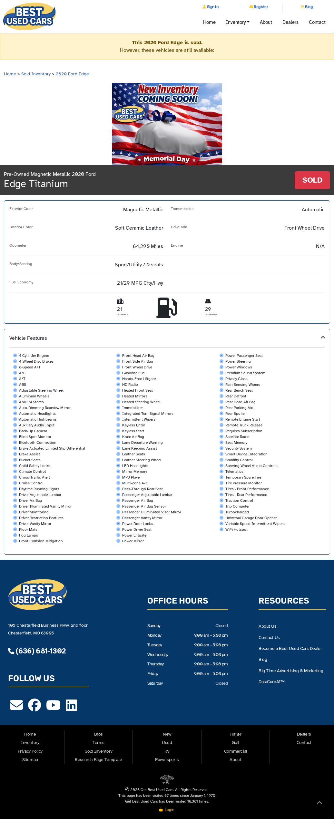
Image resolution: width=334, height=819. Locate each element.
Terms (98, 742)
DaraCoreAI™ (271, 682)
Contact (317, 22)
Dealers (290, 22)
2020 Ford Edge (72, 74)
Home (209, 22)
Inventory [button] (236, 22)
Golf (235, 742)
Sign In (212, 7)
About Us (268, 626)
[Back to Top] (319, 804)
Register (260, 7)
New (167, 734)
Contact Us (269, 637)
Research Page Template (98, 759)
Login (166, 809)
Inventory (30, 742)
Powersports (167, 759)
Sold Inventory (36, 74)
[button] (167, 442)
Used (167, 742)
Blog (308, 7)
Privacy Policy (30, 751)
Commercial (235, 751)
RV (167, 751)
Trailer (235, 734)
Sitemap (30, 759)
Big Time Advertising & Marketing (291, 671)
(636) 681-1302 (36, 651)
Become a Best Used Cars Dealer (290, 648)
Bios (98, 734)
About (266, 22)
